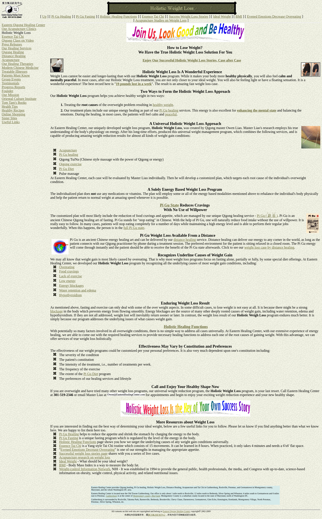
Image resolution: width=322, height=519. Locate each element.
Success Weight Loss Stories (188, 16)
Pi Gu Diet (66, 169)
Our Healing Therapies (17, 64)
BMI (239, 16)
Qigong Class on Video (18, 40)
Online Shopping (13, 114)
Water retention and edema (77, 290)
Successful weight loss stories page (83, 453)
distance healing (185, 239)
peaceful (171, 114)
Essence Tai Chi (153, 16)
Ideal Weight (222, 16)
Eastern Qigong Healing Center (23, 25)
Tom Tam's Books (14, 102)
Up (44, 16)
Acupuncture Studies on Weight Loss (161, 20)
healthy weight (163, 105)
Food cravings (69, 271)
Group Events (11, 79)
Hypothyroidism (70, 295)
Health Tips (10, 106)
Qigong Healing (13, 52)
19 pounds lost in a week (134, 84)
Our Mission (10, 95)
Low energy (67, 281)
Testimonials (10, 83)
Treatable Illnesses (14, 71)
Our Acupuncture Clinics (19, 29)
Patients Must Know (16, 75)
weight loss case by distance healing (269, 247)
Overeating (66, 267)
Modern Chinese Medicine (20, 67)
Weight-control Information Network (84, 469)
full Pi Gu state (133, 228)
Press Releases (12, 44)
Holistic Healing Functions (118, 16)
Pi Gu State (169, 205)
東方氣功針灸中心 (156, 515)
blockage (56, 311)
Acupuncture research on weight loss (84, 457)
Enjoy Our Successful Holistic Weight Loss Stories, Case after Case (192, 60)
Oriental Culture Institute (19, 99)
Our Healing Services (16, 48)
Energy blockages (71, 285)
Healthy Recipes (13, 110)
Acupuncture (11, 60)
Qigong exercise (70, 164)
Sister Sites (9, 118)
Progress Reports (13, 87)
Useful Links (11, 122)
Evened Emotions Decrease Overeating (274, 16)
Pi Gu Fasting (85, 16)
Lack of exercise (70, 276)
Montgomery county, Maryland (146, 496)
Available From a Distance (193, 235)
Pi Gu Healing (61, 16)
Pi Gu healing (168, 110)
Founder (7, 91)
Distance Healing (14, 56)
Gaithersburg (111, 496)
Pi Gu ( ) (267, 216)
